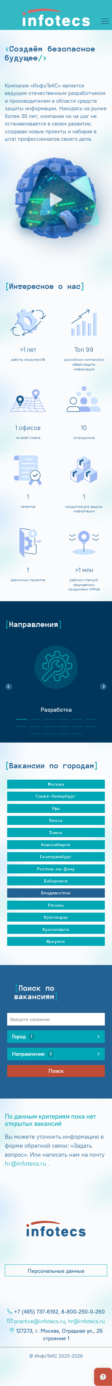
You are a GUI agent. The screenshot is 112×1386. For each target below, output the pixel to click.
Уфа (56, 808)
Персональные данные (56, 1271)
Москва (56, 784)
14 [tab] (47, 733)
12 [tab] (88, 726)
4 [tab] (61, 719)
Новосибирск (56, 844)
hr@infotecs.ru (25, 1163)
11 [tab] (74, 726)
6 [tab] (88, 719)
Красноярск (56, 929)
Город (23, 1036)
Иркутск (56, 941)
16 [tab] (74, 733)
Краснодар (56, 917)
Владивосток (56, 892)
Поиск (56, 1071)
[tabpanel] (56, 683)
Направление (33, 1054)
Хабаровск (56, 880)
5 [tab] (74, 719)
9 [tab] (47, 726)
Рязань (56, 905)
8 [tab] (33, 726)
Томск (56, 832)
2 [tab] (33, 719)
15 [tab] (61, 733)
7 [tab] (19, 726)
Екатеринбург (56, 856)
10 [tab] (61, 726)
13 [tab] (33, 733)
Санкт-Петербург (56, 796)
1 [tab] (19, 719)
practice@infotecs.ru (39, 1321)
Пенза (56, 820)
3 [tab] (47, 719)
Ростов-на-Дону (56, 868)
